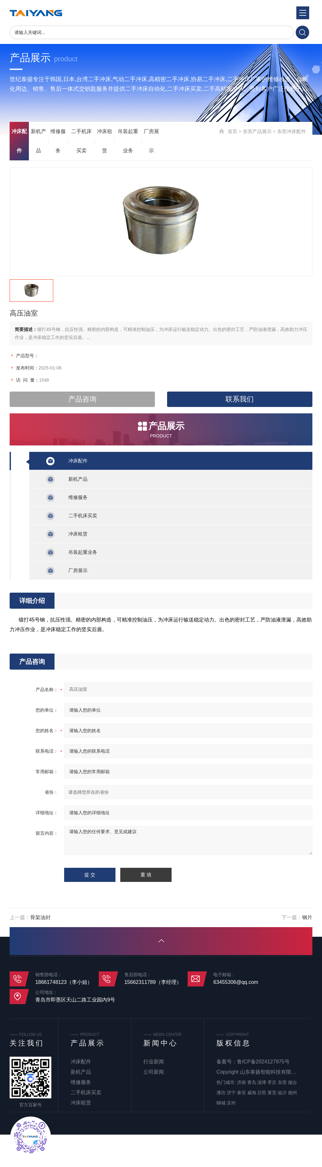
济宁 (231, 1092)
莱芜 (271, 1092)
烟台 (292, 1082)
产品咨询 (82, 399)
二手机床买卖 (81, 141)
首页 (232, 131)
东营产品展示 (257, 131)
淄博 (261, 1082)
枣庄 (271, 1082)
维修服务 (58, 141)
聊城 (220, 1102)
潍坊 (220, 1092)
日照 (261, 1092)
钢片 (307, 917)
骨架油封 (40, 917)
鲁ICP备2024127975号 (263, 1061)
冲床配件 (19, 141)
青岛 (251, 1082)
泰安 (241, 1092)
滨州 (231, 1102)
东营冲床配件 (291, 131)
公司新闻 (153, 1072)
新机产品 (38, 141)
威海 (251, 1092)
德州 (292, 1092)
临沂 (282, 1092)
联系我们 (239, 399)
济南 (241, 1082)
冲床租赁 (104, 141)
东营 (282, 1082)
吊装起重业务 (128, 141)
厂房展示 (151, 141)
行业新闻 (153, 1061)
